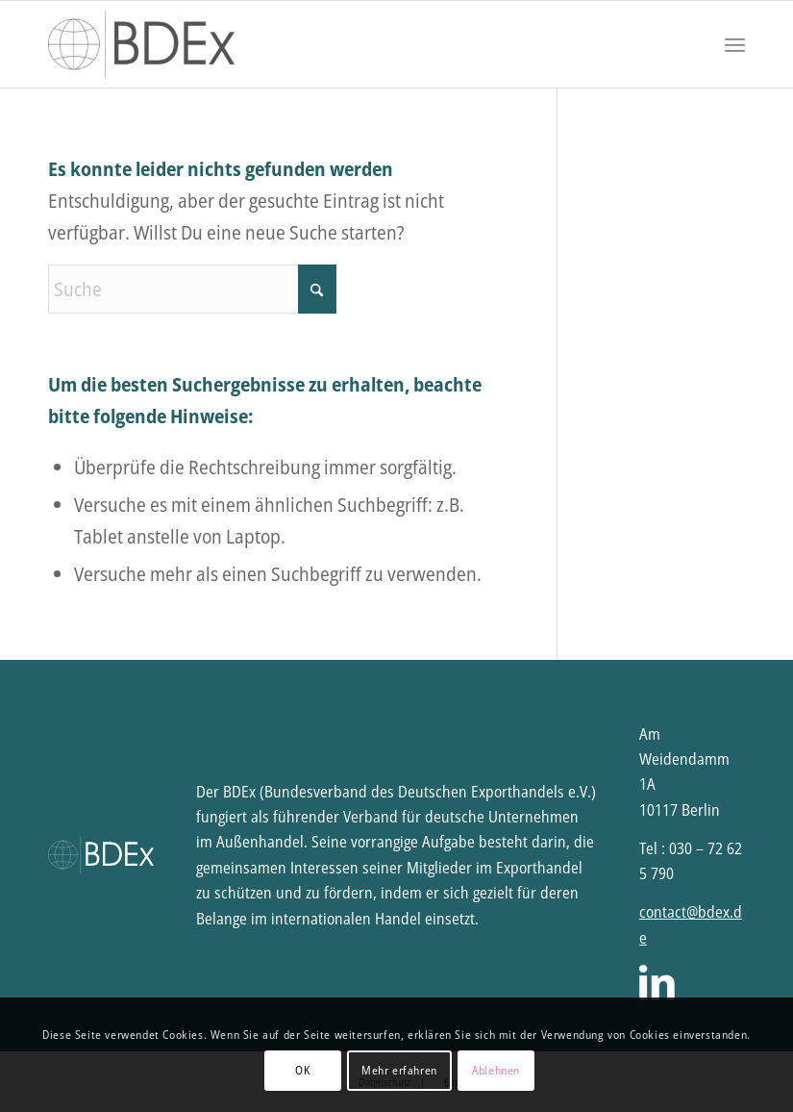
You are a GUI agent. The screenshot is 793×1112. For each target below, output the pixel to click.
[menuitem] (735, 44)
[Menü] (735, 44)
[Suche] (192, 289)
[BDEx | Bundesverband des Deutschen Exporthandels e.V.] (141, 44)
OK (302, 1070)
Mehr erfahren (399, 1070)
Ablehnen (496, 1070)
